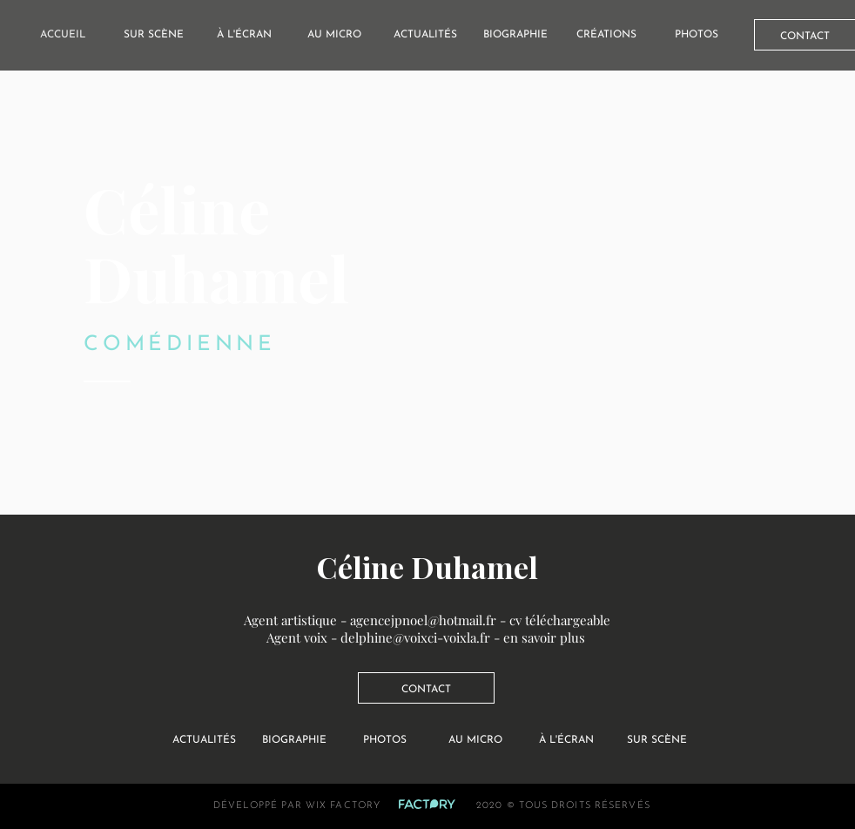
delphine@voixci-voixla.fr (415, 637)
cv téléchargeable (559, 620)
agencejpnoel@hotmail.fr (423, 620)
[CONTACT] (426, 688)
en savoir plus (544, 637)
